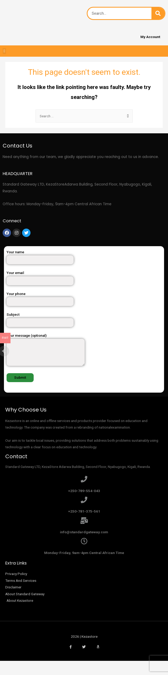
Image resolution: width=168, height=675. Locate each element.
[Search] (158, 13)
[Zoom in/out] (75, 665)
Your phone (84, 299)
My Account (150, 37)
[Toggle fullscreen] (54, 665)
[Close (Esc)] (10, 665)
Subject (84, 319)
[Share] (32, 665)
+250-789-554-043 (84, 491)
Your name (84, 257)
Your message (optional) (84, 350)
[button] (4, 51)
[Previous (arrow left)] (10, 672)
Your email (84, 278)
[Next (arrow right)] (32, 672)
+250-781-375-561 (84, 511)
